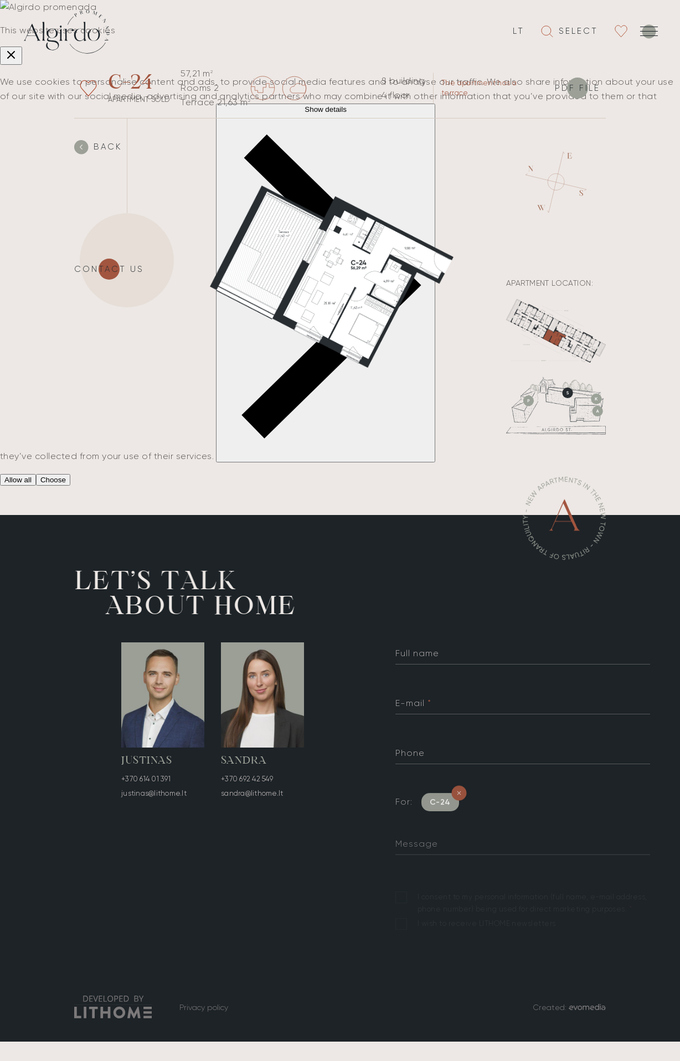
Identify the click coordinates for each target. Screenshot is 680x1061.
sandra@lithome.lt (252, 799)
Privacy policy (203, 1007)
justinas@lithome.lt (154, 794)
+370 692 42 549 (247, 785)
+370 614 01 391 (146, 780)
